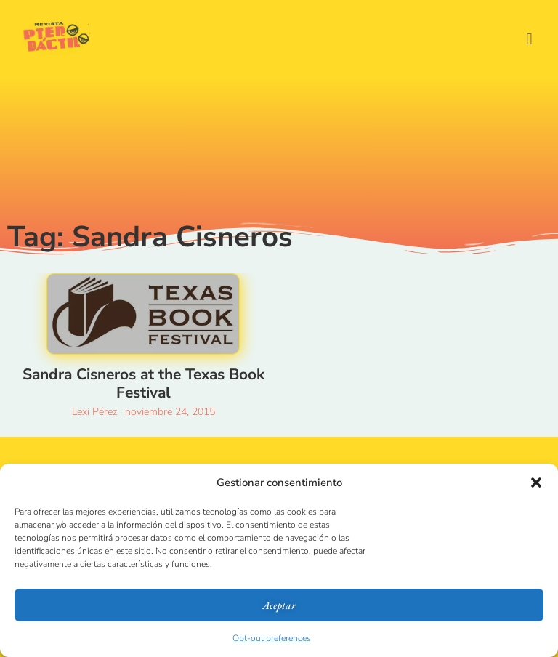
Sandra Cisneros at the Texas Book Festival (143, 383)
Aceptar (279, 605)
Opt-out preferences (271, 638)
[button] (536, 482)
